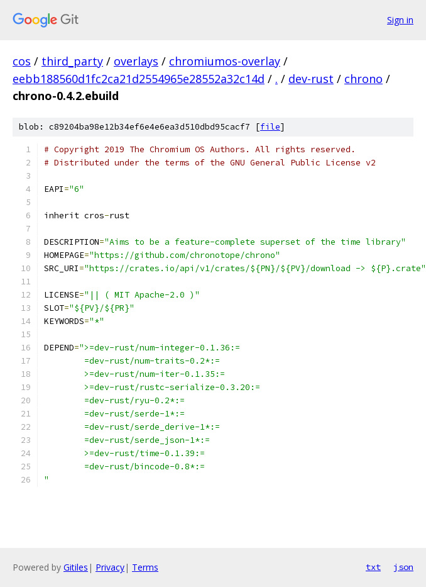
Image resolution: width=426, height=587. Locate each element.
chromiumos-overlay (224, 61)
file (270, 126)
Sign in (400, 20)
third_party (72, 61)
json (403, 567)
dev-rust (311, 78)
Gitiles (75, 567)
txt (373, 567)
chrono (363, 78)
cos (22, 61)
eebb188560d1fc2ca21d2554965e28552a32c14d (139, 78)
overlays (136, 61)
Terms (145, 567)
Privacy (110, 567)
